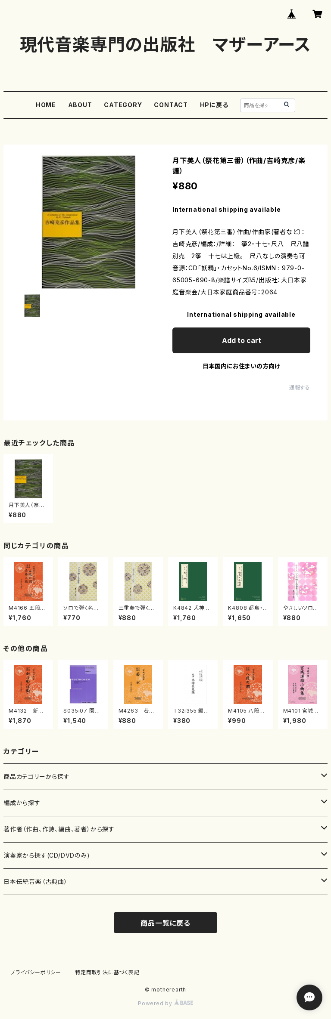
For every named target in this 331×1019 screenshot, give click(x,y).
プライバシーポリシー (35, 972)
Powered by (165, 1003)
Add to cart (241, 340)
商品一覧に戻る (165, 923)
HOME (46, 104)
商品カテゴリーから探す (36, 776)
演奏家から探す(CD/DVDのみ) (46, 855)
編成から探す (22, 802)
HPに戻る (214, 104)
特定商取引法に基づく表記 (107, 972)
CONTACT (171, 104)
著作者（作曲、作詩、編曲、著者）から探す (59, 829)
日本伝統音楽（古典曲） (35, 881)
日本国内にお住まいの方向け (241, 366)
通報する (299, 387)
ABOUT (80, 104)
